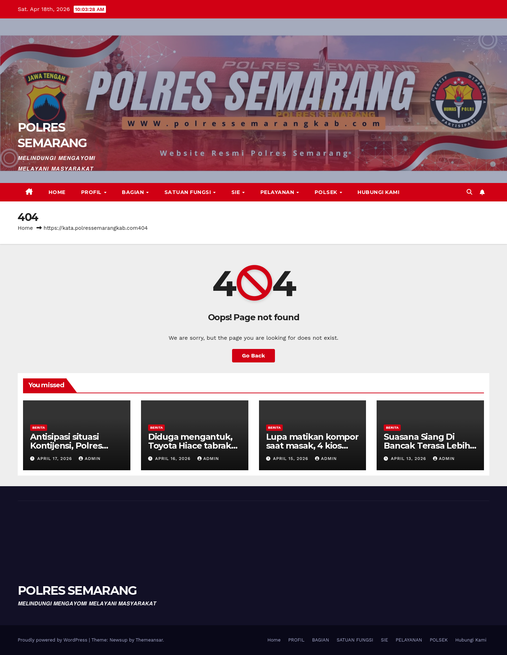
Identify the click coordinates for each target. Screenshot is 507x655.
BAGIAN (134, 192)
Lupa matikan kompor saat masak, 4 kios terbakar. (312, 446)
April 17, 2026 (55, 458)
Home (57, 192)
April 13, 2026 (409, 458)
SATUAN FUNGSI (188, 192)
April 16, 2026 (173, 458)
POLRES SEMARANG (77, 590)
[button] (469, 192)
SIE (236, 192)
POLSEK (327, 192)
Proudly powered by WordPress (53, 640)
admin (90, 458)
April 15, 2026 (291, 458)
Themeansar (149, 640)
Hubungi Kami (378, 192)
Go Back (253, 355)
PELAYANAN (278, 192)
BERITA (38, 427)
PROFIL (92, 192)
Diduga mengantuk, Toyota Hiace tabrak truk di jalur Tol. (190, 446)
